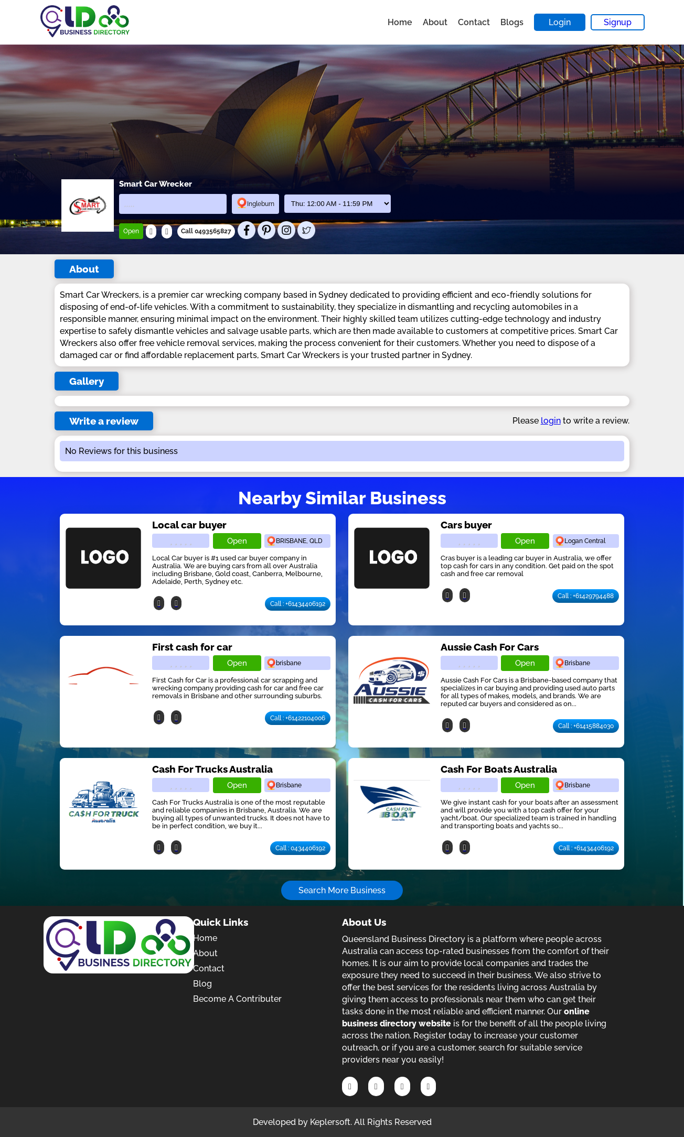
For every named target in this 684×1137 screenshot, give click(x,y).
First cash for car (192, 647)
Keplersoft (330, 1122)
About (435, 22)
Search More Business (342, 890)
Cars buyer (466, 524)
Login (560, 22)
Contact (474, 22)
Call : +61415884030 (586, 726)
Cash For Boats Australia (499, 769)
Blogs (511, 22)
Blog (202, 984)
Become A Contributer (237, 999)
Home (400, 22)
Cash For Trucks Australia (212, 769)
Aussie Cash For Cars (490, 647)
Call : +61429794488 (586, 596)
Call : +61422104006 (297, 718)
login (551, 421)
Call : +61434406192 (297, 604)
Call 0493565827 (206, 231)
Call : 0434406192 (300, 848)
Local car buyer (189, 524)
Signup (618, 22)
